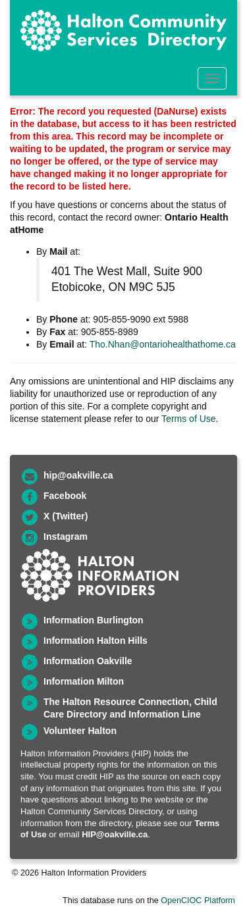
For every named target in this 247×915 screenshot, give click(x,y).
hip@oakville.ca (78, 475)
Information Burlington (93, 620)
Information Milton (83, 681)
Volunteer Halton (80, 730)
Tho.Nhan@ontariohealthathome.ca (163, 344)
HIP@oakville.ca (115, 834)
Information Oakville (87, 661)
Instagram (65, 536)
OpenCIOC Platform (198, 900)
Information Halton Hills (95, 640)
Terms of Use (188, 418)
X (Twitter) (65, 516)
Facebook (64, 495)
